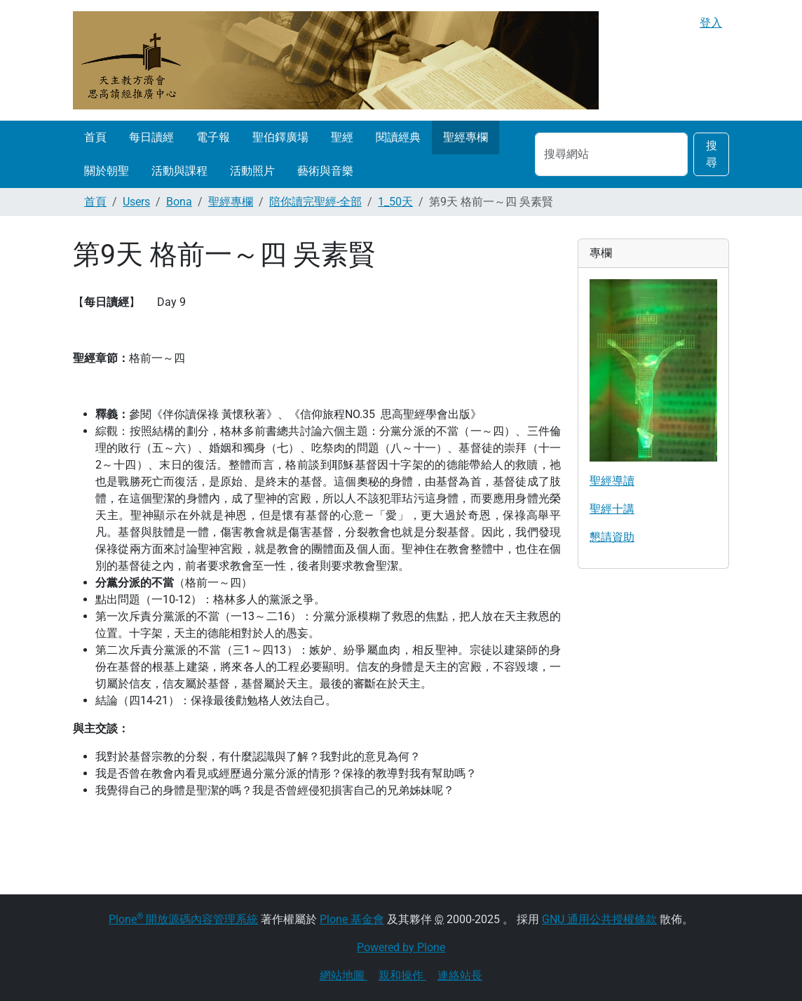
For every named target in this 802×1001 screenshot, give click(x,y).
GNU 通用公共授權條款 (599, 919)
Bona (179, 201)
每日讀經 (151, 137)
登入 (711, 22)
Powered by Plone (401, 947)
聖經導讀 (612, 481)
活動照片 (252, 170)
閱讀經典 (398, 137)
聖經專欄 (465, 137)
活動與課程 (179, 170)
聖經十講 (612, 509)
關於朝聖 (106, 170)
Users (136, 201)
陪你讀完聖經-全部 (315, 201)
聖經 (342, 137)
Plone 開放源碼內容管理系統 (183, 919)
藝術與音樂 (325, 170)
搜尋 (711, 154)
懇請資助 (612, 537)
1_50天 (395, 201)
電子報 (213, 137)
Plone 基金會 (352, 919)
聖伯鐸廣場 (280, 137)
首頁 (95, 137)
